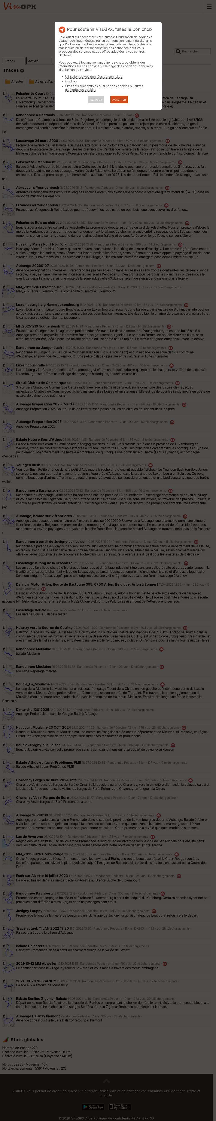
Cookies (71, 81)
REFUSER (96, 99)
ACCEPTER (119, 99)
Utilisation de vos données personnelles (93, 76)
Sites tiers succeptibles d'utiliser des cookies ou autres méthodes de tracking (104, 87)
